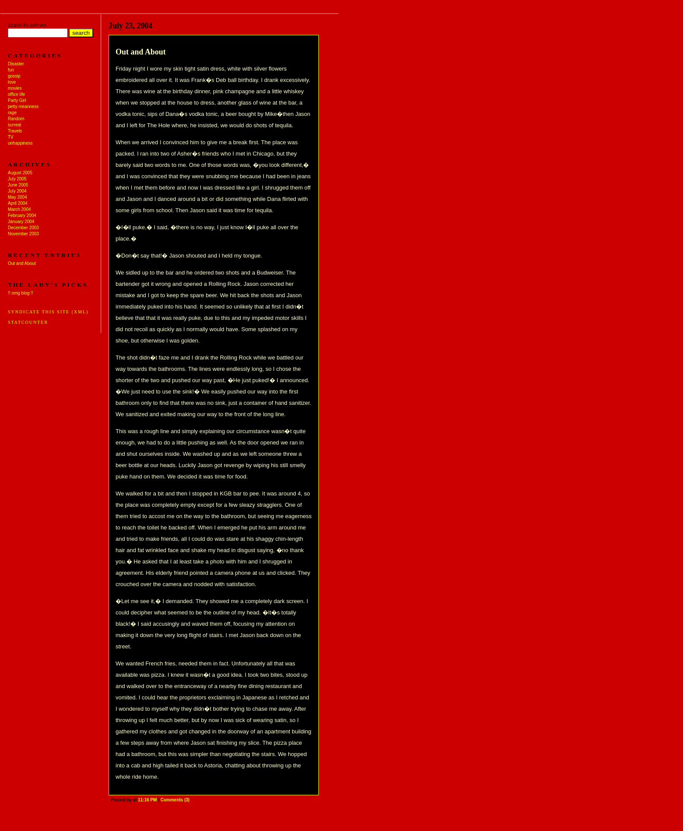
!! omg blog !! (20, 293)
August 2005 (20, 172)
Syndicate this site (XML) (48, 311)
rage (12, 112)
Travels (15, 131)
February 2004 (22, 215)
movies (15, 88)
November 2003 (23, 233)
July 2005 (17, 178)
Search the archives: (28, 25)
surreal (14, 124)
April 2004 (17, 203)
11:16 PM (147, 799)
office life (16, 94)
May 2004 (17, 197)
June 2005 (18, 185)
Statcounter (28, 322)
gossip (14, 76)
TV (11, 137)
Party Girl (17, 100)
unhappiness (20, 143)
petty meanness (23, 106)
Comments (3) (175, 799)
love (12, 82)
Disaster (16, 63)
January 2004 (21, 221)
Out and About (22, 263)
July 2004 (17, 191)
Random (16, 118)
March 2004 (19, 209)
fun (11, 70)
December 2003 (23, 227)
